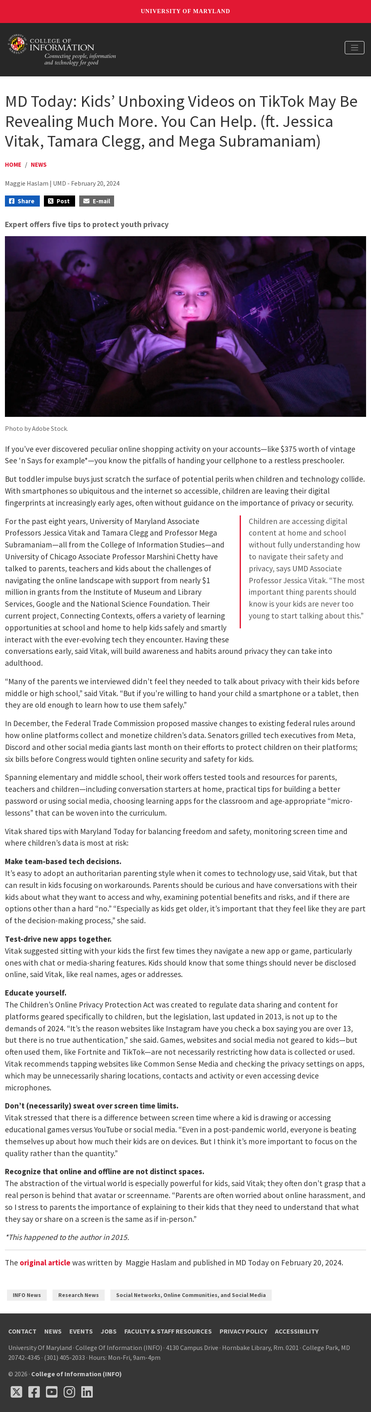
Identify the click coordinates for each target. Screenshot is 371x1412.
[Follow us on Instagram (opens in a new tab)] (69, 1391)
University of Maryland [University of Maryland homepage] (185, 11)
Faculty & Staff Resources (168, 1331)
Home (13, 164)
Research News (78, 1295)
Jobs (109, 1331)
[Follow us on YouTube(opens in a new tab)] (52, 1391)
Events (81, 1331)
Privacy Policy (243, 1331)
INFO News (27, 1295)
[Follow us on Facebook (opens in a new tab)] (34, 1391)
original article (45, 1262)
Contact (22, 1331)
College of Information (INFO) (76, 1374)
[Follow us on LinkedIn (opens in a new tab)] (87, 1391)
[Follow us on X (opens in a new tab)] (16, 1391)
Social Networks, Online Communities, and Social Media (191, 1295)
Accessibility (296, 1331)
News (39, 164)
